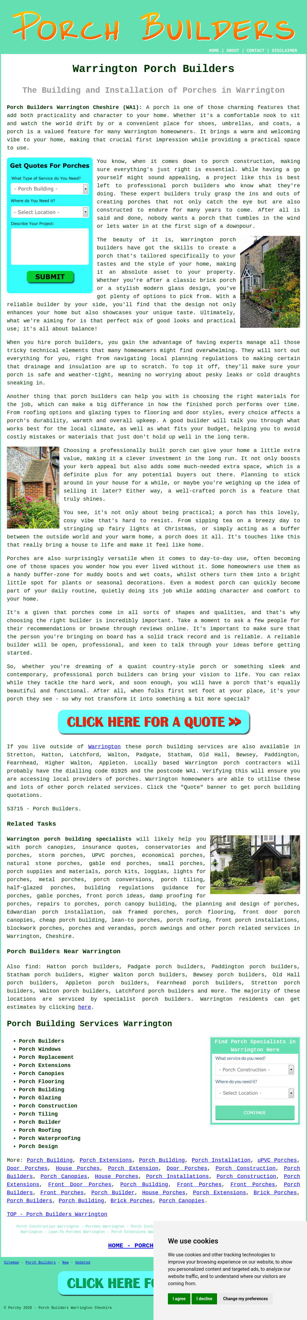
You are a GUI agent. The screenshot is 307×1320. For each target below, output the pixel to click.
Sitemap (11, 1263)
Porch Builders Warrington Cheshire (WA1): (74, 107)
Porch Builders (29, 1201)
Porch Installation (221, 1160)
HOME (214, 50)
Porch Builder (113, 1193)
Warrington (104, 747)
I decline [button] (204, 1298)
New (65, 1263)
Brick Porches (275, 1193)
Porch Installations (177, 1177)
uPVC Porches (277, 1160)
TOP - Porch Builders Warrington (57, 1214)
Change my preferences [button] (245, 1298)
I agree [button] (179, 1298)
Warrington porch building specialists (69, 839)
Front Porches (199, 1185)
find (31, 967)
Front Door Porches (80, 1185)
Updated (82, 1263)
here (84, 1007)
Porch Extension (133, 1168)
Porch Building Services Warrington (89, 1024)
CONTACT (255, 50)
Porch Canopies (63, 1177)
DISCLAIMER (284, 50)
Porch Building (50, 1160)
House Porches (78, 1168)
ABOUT (233, 50)
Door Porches (27, 1168)
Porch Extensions (106, 1160)
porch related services (255, 928)
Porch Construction (246, 1168)
